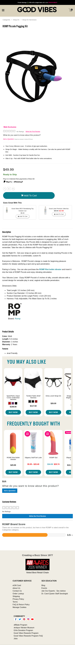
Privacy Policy (18, 599)
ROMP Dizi (53, 458)
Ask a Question (8, 139)
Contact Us (17, 591)
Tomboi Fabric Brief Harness (33, 397)
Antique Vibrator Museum (24, 627)
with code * (37, 2)
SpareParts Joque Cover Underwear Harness (13, 398)
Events (44, 588)
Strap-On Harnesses (29, 20)
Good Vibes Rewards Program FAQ (28, 636)
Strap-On (16, 20)
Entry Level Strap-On (53, 396)
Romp (17, 318)
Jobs (16, 638)
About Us (16, 588)
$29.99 (13, 465)
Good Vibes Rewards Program (26, 633)
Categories (6, 20)
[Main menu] (3, 10)
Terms (15, 602)
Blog (43, 585)
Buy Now (13, 412)
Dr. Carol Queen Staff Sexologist (55, 593)
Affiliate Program (20, 625)
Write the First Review (33, 131)
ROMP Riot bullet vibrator (50, 269)
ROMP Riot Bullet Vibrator (13, 458)
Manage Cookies (19, 607)
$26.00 (53, 403)
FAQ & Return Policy (21, 604)
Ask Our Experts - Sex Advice (54, 591)
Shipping (16, 596)
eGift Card (17, 585)
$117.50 (33, 406)
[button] (9, 403)
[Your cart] (70, 10)
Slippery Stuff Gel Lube (33, 458)
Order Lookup (18, 593)
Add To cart (29, 195)
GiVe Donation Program (23, 630)
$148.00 (13, 407)
